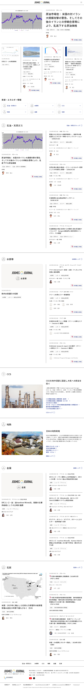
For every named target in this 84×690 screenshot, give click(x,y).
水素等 (4, 297)
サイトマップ (76, 684)
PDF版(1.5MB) (76, 91)
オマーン (75, 516)
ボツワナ (67, 516)
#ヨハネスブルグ (8, 512)
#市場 (47, 32)
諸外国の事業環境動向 (52, 407)
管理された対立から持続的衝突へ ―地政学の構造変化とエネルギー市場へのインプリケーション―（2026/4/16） (73, 65)
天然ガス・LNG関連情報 (9, 61)
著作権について (16, 684)
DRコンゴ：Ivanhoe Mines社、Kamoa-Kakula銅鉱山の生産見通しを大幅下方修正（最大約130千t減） (65, 543)
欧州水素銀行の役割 (10, 293)
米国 (79, 495)
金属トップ (76, 468)
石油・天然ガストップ (73, 125)
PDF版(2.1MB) (76, 337)
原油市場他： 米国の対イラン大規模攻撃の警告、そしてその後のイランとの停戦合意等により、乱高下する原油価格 (22, 160)
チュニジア (73, 265)
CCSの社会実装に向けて (53, 409)
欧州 (68, 292)
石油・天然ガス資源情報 (63, 30)
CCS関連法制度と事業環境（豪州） (56, 399)
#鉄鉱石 (65, 528)
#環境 (62, 301)
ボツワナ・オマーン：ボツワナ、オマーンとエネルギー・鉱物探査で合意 (65, 520)
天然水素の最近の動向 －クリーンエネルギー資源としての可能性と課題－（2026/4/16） (31, 66)
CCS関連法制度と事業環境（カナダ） (57, 401)
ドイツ (71, 292)
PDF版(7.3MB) (55, 83)
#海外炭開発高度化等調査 (56, 610)
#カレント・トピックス (55, 585)
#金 (53, 528)
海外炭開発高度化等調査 (60, 607)
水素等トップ (76, 259)
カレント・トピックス (60, 582)
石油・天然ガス (51, 30)
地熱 (49, 663)
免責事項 (7, 684)
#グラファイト (58, 528)
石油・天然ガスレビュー (66, 236)
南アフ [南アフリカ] (61, 267)
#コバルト (54, 485)
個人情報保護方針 (28, 684)
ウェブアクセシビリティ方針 (42, 684)
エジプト (67, 265)
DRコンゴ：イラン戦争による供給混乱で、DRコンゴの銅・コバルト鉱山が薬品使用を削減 (65, 478)
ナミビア (79, 265)
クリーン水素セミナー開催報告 (59, 295)
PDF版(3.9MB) (34, 90)
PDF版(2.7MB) (76, 247)
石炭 (3, 611)
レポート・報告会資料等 (14, 297)
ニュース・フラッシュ (12, 509)
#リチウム (60, 506)
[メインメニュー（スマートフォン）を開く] (81, 2)
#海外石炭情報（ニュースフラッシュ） (12, 614)
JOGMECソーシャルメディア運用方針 (61, 684)
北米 (76, 495)
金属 (3, 509)
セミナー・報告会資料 (28, 73)
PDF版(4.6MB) (76, 312)
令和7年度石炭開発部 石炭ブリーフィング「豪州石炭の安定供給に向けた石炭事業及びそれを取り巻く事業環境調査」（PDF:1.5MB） (65, 621)
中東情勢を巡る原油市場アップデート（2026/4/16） (52, 60)
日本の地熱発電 (50, 448)
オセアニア (62, 616)
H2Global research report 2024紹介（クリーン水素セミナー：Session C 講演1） (65, 347)
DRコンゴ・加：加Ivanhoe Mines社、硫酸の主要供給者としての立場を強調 (22, 503)
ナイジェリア (68, 226)
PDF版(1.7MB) (76, 362)
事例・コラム (50, 452)
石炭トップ (76, 567)
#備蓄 (45, 69)
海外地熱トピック (51, 450)
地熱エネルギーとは (52, 446)
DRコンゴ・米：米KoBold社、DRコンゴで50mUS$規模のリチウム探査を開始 (63, 499)
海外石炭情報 (10, 611)
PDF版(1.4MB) (76, 40)
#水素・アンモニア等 (28, 76)
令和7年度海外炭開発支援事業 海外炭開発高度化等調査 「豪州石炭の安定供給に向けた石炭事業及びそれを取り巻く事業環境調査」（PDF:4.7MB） (65, 601)
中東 (54, 56)
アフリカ (62, 226)
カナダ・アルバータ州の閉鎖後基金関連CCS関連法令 (62, 405)
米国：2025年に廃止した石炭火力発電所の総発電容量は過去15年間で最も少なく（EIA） (22, 606)
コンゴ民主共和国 (22, 499)
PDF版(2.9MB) (76, 286)
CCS (43, 663)
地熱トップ (49, 456)
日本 (65, 292)
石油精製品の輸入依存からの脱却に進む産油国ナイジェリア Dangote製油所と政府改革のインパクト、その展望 (65, 231)
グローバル (59, 10)
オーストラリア (70, 616)
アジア (61, 292)
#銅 (2, 512)
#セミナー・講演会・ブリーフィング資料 (60, 629)
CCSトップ (49, 412)
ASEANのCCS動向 (51, 403)
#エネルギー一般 (69, 77)
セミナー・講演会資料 (60, 627)
